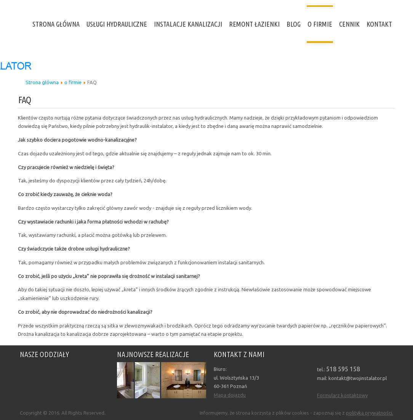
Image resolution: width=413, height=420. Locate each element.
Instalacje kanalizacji (188, 24)
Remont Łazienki (254, 24)
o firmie (319, 24)
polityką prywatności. (369, 412)
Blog (294, 24)
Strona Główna (56, 24)
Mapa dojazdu (230, 395)
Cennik (349, 24)
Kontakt (379, 24)
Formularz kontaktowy (342, 395)
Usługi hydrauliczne (116, 24)
